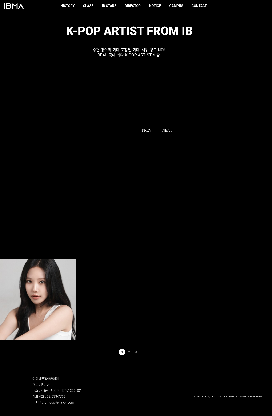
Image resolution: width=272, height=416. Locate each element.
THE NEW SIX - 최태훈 (12, 228)
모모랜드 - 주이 (7, 341)
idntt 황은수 (6, 222)
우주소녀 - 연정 (7, 251)
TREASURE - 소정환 (10, 216)
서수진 (3, 186)
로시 (2, 245)
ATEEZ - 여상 (6, 192)
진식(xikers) (6, 233)
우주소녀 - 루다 (7, 257)
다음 (143, 352)
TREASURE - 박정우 (10, 210)
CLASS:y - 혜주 (8, 239)
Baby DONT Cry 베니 (11, 204)
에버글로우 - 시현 (8, 347)
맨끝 (150, 352)
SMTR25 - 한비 (8, 180)
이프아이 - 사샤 (7, 198)
